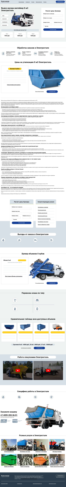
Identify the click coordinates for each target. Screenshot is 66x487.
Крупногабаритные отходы (41, 466)
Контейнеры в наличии (43, 207)
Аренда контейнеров (8, 466)
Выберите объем (46, 22)
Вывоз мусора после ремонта (57, 466)
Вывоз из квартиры (25, 466)
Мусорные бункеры (57, 451)
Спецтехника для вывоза (13, 84)
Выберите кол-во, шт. (58, 22)
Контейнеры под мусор (43, 221)
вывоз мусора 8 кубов (4, 483)
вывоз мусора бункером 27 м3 (37, 483)
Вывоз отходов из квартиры (44, 218)
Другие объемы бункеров (39, 91)
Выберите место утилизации (48, 13)
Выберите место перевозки (17, 206)
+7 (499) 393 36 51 (60, 1)
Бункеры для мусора (42, 213)
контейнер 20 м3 (19, 483)
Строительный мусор (42, 216)
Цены (3, 15)
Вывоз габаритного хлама (43, 224)
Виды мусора (4, 25)
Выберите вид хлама (16, 211)
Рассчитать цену (53, 29)
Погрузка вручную (42, 210)
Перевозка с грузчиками (41, 451)
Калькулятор (4, 18)
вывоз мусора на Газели (52, 483)
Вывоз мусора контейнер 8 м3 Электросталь (28, 478)
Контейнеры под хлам (25, 451)
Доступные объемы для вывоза (13, 276)
